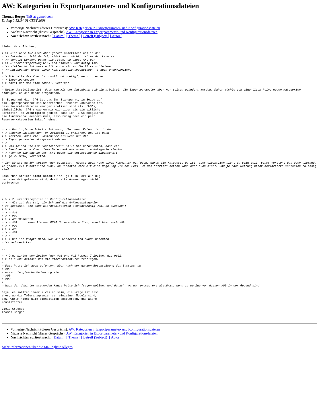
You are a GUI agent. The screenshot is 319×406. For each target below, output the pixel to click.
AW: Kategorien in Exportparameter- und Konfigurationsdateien (114, 28)
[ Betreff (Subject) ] (95, 36)
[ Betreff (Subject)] (94, 392)
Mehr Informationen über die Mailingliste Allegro (37, 402)
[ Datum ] (58, 36)
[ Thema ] (73, 36)
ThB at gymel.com (39, 16)
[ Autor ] (116, 36)
